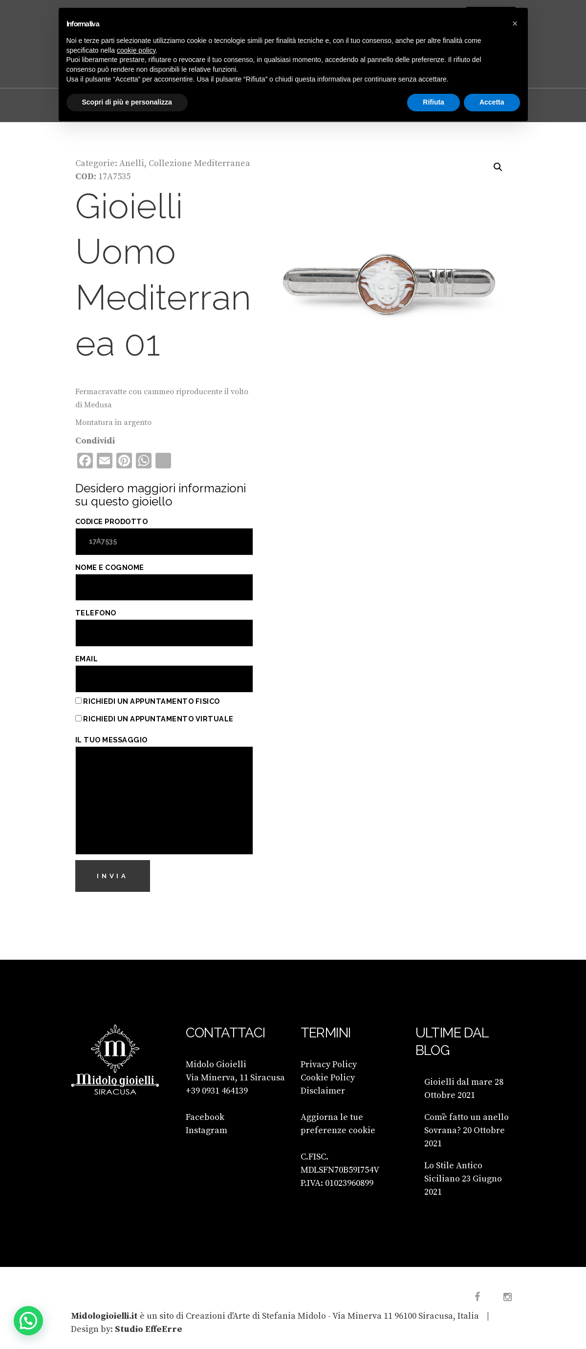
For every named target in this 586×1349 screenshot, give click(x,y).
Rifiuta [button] (433, 102)
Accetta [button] (491, 102)
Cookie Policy (328, 1077)
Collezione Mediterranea (199, 163)
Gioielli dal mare (458, 1082)
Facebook (205, 1117)
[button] (498, 167)
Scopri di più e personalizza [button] (127, 102)
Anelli (131, 163)
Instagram (206, 1130)
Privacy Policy (329, 1064)
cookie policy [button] (136, 50)
